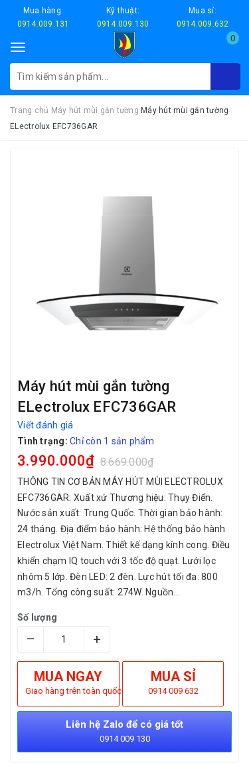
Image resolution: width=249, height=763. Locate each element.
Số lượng (37, 617)
